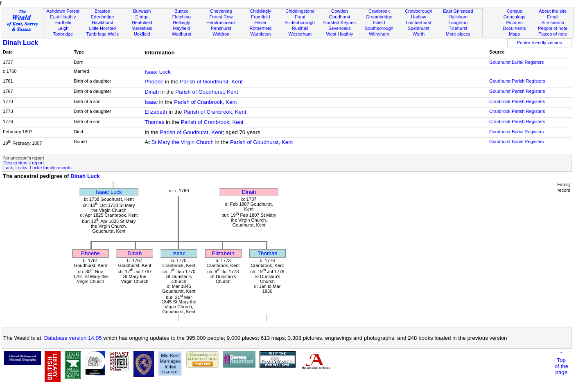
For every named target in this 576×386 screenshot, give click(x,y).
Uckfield (142, 33)
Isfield (379, 22)
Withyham (379, 33)
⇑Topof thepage (561, 363)
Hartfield (62, 22)
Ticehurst (458, 28)
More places (458, 33)
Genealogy (515, 16)
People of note (552, 28)
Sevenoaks (339, 28)
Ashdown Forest (63, 11)
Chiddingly (260, 11)
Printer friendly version (539, 42)
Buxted (181, 11)
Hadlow (418, 16)
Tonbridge (63, 33)
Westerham (300, 33)
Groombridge (379, 16)
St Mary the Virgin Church (182, 142)
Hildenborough (300, 22)
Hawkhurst (102, 22)
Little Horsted (102, 28)
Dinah (152, 92)
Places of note (552, 33)
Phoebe (154, 82)
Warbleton (260, 33)
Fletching (181, 16)
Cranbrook (379, 11)
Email (552, 16)
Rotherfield (260, 28)
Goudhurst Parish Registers (517, 81)
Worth (419, 33)
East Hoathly (63, 16)
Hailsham (458, 16)
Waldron (220, 33)
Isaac (151, 102)
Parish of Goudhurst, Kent (211, 82)
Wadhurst (181, 33)
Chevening (221, 11)
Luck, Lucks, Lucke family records (37, 167)
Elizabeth (156, 112)
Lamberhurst (418, 22)
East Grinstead (458, 11)
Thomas (154, 122)
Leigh (62, 28)
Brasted (102, 11)
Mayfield (181, 28)
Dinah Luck (20, 42)
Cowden (339, 11)
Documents (514, 28)
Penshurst (221, 28)
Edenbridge (102, 16)
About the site (553, 11)
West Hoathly (339, 33)
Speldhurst (418, 28)
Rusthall (300, 28)
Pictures (514, 22)
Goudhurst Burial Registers (516, 62)
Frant (300, 16)
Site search (552, 22)
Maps (514, 33)
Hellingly (181, 22)
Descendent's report (23, 162)
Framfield (260, 16)
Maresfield (141, 28)
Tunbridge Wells (102, 33)
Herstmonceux (221, 22)
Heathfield (142, 22)
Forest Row (221, 16)
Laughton (458, 22)
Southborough (379, 28)
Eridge (142, 16)
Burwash (142, 11)
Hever (261, 22)
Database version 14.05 (73, 338)
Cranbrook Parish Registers (517, 101)
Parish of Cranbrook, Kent (205, 102)
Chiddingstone (299, 11)
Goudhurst (339, 16)
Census (514, 11)
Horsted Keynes (339, 22)
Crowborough (418, 11)
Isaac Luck (158, 72)
